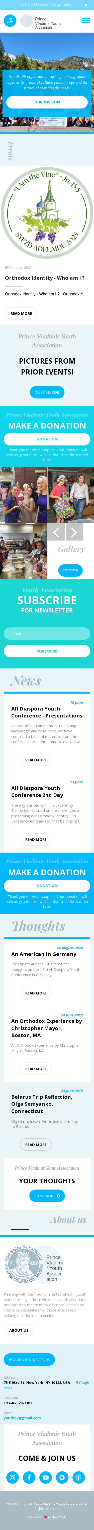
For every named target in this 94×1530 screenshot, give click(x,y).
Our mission (47, 101)
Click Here (47, 392)
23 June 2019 (72, 1090)
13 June (76, 702)
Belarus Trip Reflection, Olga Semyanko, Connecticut (41, 1103)
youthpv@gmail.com (22, 1418)
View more (70, 570)
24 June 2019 (72, 1014)
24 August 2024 (70, 947)
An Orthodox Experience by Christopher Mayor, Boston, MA (46, 1028)
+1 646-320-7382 (18, 1403)
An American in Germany (43, 954)
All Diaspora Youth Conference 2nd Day (37, 792)
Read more (21, 313)
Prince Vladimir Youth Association (48, 23)
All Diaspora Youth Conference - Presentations (46, 712)
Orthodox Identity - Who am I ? (33, 294)
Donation (47, 438)
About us (19, 1330)
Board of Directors (29, 1359)
